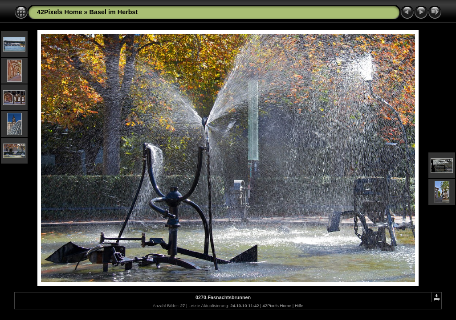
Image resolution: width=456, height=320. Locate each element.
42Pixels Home (59, 12)
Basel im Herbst (114, 12)
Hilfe (299, 305)
